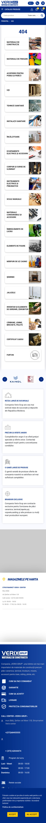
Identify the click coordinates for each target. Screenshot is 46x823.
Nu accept (32, 814)
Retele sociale (11, 782)
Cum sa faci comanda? (16, 681)
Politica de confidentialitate (12, 807)
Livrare (9, 700)
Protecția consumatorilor (19, 706)
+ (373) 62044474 (13, 751)
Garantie (9, 688)
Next (41, 379)
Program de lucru (12, 758)
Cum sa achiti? (12, 694)
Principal (5, 21)
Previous (4, 379)
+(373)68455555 (12, 732)
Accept (12, 814)
